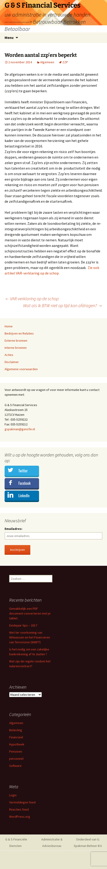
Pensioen (15, 751)
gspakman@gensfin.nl (20, 429)
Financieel (16, 737)
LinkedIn (24, 495)
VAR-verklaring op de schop (32, 298)
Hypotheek (16, 744)
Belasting (15, 730)
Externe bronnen (16, 340)
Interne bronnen (16, 348)
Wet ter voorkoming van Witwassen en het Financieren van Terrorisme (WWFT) (29, 637)
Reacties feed (19, 809)
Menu (9, 37)
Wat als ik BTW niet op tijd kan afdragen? (62, 305)
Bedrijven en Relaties (19, 333)
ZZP (65, 62)
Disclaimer (12, 362)
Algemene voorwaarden (21, 369)
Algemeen (47, 62)
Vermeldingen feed (22, 802)
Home (9, 326)
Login (13, 795)
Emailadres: (13, 529)
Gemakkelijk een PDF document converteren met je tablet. (30, 613)
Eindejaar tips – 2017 (23, 625)
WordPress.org (19, 816)
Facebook (24, 483)
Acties (9, 355)
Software (15, 766)
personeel (16, 758)
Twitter (23, 470)
